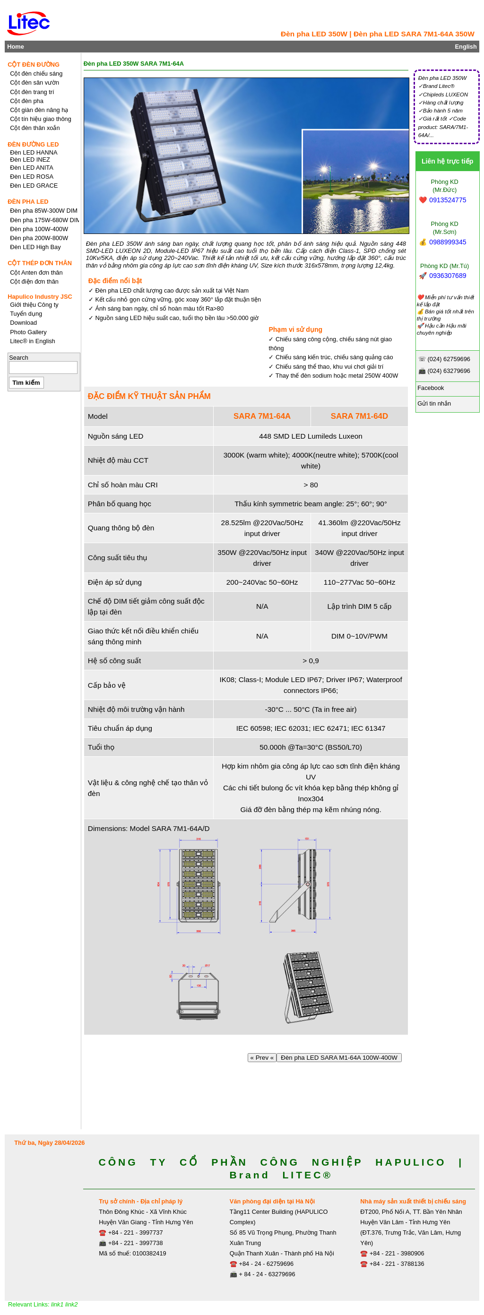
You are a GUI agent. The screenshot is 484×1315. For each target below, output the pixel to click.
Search (18, 357)
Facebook (430, 387)
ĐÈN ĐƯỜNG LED (33, 144)
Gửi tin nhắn (433, 403)
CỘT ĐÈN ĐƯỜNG (34, 64)
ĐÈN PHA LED (28, 201)
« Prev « (262, 1057)
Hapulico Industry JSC (40, 296)
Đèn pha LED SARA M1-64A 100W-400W (339, 1057)
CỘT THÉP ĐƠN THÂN (40, 263)
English (466, 46)
